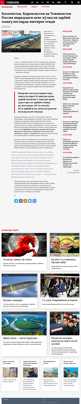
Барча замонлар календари (8, 362)
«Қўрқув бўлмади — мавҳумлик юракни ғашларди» (30, 363)
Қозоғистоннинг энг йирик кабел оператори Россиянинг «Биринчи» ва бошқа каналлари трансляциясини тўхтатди (71, 41)
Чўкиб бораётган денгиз (49, 362)
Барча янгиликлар (73, 171)
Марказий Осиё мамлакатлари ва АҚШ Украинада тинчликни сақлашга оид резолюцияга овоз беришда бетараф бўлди (70, 93)
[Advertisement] (40, 217)
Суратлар (46, 7)
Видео (34, 7)
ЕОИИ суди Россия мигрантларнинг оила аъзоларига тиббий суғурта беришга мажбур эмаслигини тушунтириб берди (70, 58)
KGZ (37, 2)
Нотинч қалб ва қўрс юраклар (69, 362)
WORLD (59, 2)
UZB (53, 2)
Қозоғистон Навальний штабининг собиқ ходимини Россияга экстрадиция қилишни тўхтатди (71, 75)
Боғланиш (6, 399)
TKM (48, 2)
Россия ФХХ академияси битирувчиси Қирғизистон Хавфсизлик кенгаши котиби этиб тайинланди (71, 162)
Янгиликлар (7, 7)
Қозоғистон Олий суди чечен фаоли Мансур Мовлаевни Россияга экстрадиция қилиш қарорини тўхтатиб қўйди (71, 126)
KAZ (32, 2)
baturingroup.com (53, 402)
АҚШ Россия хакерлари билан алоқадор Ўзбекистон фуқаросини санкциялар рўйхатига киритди (71, 108)
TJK (42, 2)
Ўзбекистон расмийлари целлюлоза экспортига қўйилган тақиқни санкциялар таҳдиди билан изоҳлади (71, 144)
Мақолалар (22, 7)
